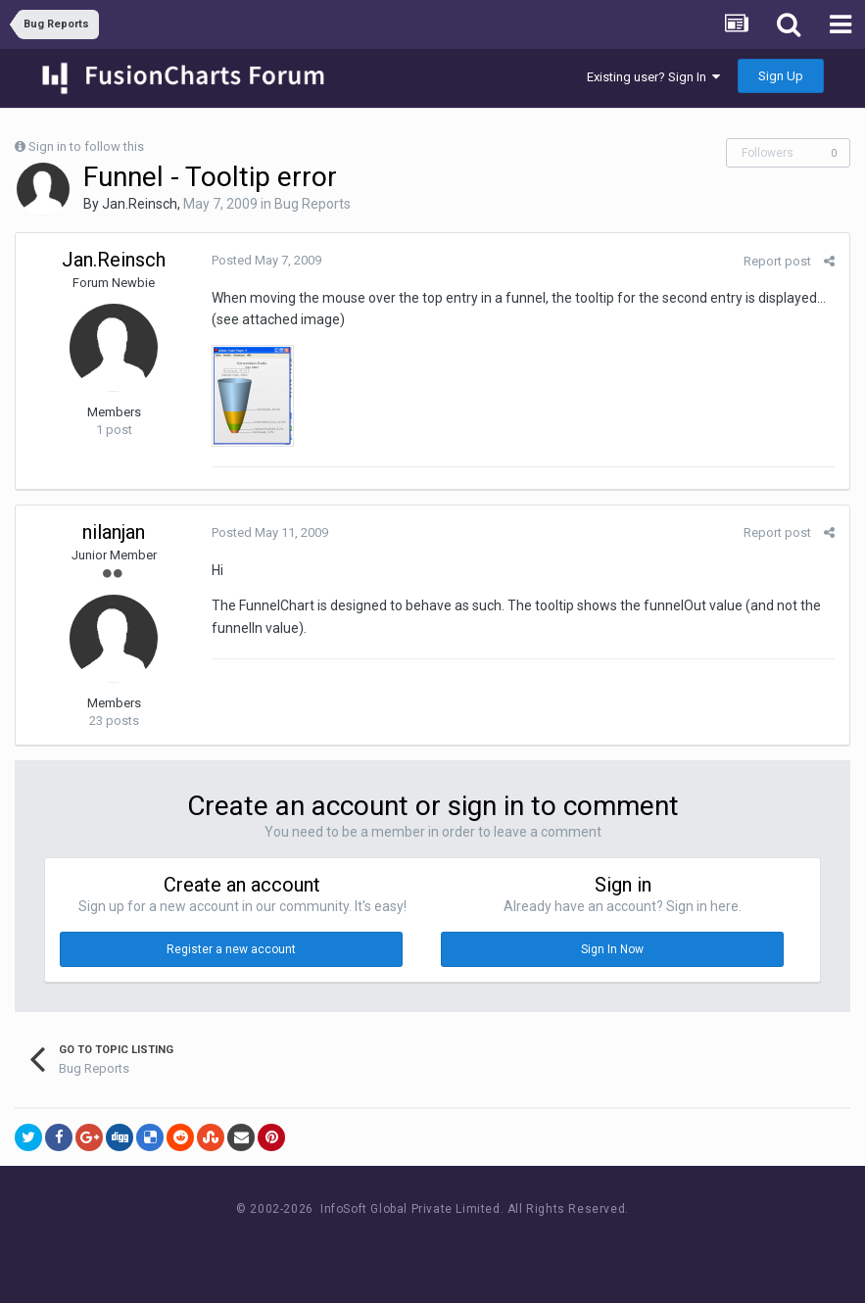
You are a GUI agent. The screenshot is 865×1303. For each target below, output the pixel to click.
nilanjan (113, 532)
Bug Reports (312, 204)
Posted (266, 260)
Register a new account (231, 949)
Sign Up (780, 76)
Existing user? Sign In (653, 77)
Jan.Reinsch (139, 204)
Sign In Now (612, 949)
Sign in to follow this (86, 146)
